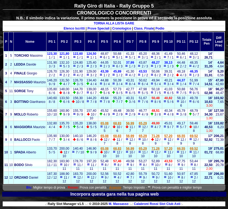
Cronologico (121, 28)
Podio (159, 28)
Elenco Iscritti (74, 28)
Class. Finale (144, 28)
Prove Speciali (99, 28)
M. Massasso (119, 204)
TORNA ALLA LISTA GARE (114, 23)
